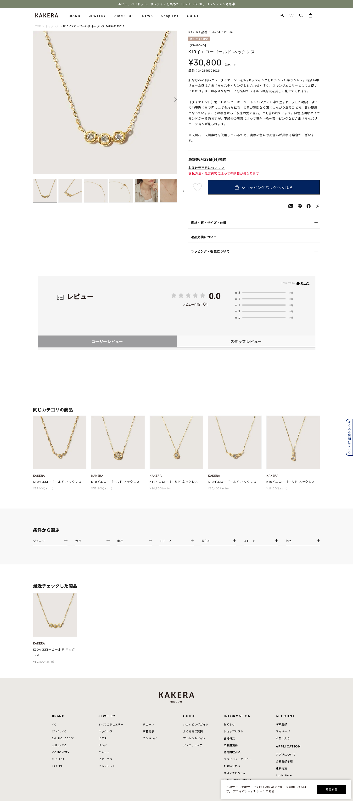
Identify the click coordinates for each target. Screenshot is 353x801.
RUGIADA (58, 699)
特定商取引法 (232, 692)
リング (103, 685)
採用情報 (229, 727)
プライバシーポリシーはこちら (254, 791)
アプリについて (286, 695)
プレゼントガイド (194, 678)
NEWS (147, 15)
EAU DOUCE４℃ (63, 678)
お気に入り (283, 678)
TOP (38, 26)
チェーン (148, 665)
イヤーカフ (106, 699)
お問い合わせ (232, 706)
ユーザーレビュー (107, 282)
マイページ (283, 672)
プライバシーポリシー (238, 699)
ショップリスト (234, 672)
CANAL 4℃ (59, 672)
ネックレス (52, 26)
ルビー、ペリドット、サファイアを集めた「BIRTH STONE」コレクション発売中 (176, 4)
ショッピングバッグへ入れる (264, 187)
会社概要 (229, 678)
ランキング (150, 678)
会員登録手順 (284, 702)
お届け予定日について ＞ (206, 167)
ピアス (103, 678)
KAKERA (57, 706)
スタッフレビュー (246, 282)
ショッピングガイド (195, 665)
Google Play (284, 723)
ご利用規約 (231, 685)
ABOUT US (124, 15)
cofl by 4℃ (59, 685)
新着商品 (148, 672)
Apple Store (284, 716)
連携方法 (281, 709)
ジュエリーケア (193, 685)
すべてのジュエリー (111, 665)
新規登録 (281, 665)
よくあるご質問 (193, 672)
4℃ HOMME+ (61, 692)
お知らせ (229, 665)
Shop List (170, 15)
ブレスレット (107, 706)
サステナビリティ (235, 713)
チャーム (104, 692)
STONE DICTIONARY (237, 720)
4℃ (54, 665)
